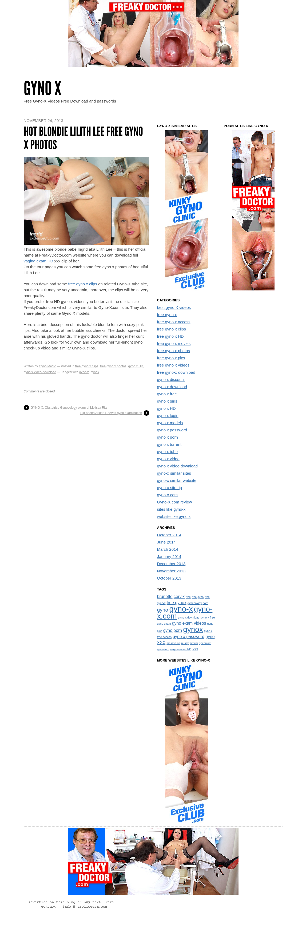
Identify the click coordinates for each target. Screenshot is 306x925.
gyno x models (170, 422)
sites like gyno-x (171, 509)
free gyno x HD (170, 336)
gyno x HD (135, 366)
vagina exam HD (38, 261)
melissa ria (173, 643)
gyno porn (172, 630)
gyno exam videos (189, 623)
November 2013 (171, 571)
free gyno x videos (173, 365)
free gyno (198, 597)
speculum (205, 643)
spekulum (163, 649)
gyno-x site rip (169, 487)
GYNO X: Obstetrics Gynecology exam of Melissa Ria (69, 408)
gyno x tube (167, 451)
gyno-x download (189, 617)
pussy (185, 643)
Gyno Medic (47, 366)
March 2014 (167, 549)
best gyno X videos (174, 307)
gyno (162, 610)
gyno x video (168, 458)
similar (194, 643)
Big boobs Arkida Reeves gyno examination (111, 413)
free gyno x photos (113, 366)
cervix (179, 596)
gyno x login (167, 415)
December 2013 (171, 563)
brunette (165, 596)
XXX (195, 649)
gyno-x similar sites (174, 473)
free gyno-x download (176, 372)
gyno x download (172, 386)
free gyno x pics (171, 358)
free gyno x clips (82, 284)
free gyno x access (173, 322)
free (188, 597)
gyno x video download (40, 372)
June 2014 (166, 542)
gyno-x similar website (177, 480)
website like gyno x (174, 516)
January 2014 (169, 556)
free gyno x (167, 314)
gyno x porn (167, 437)
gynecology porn (198, 603)
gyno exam (164, 623)
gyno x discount (171, 379)
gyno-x (84, 372)
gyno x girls (167, 401)
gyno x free (167, 394)
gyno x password (172, 430)
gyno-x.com (167, 495)
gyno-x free (208, 617)
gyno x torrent (169, 444)
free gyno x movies (174, 343)
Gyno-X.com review (174, 502)
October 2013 (169, 578)
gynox (94, 372)
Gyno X (42, 88)
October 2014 (169, 535)
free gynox (176, 602)
